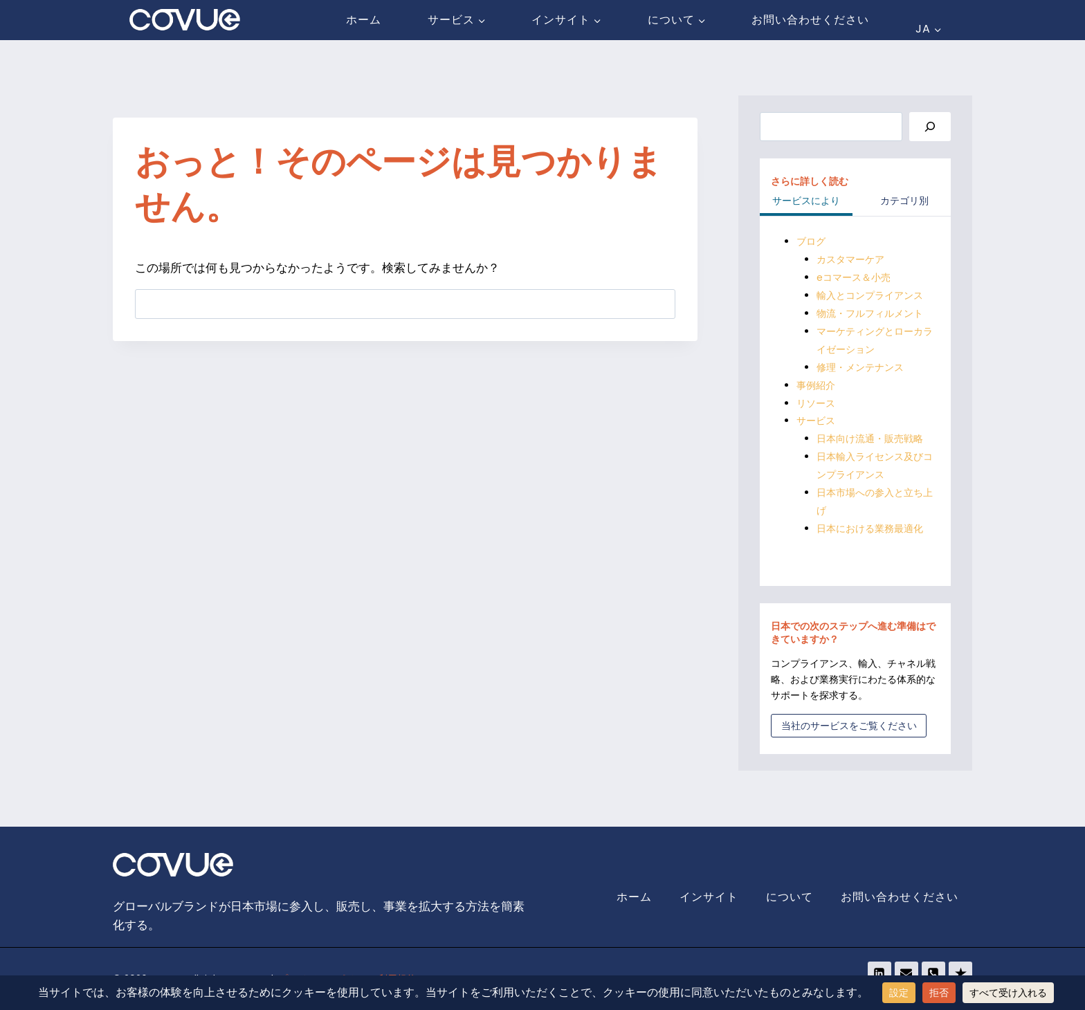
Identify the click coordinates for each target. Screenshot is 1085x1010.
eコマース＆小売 (854, 277)
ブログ (811, 241)
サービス (815, 421)
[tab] (806, 202)
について (789, 897)
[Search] (930, 127)
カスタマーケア (850, 259)
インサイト (709, 897)
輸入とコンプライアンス (870, 295)
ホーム (363, 20)
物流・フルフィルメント (870, 313)
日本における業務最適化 (870, 528)
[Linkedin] (879, 973)
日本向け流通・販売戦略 (870, 439)
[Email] (906, 973)
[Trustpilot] (960, 973)
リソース (815, 403)
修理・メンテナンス (860, 367)
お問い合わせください (810, 20)
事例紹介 (815, 385)
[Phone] (933, 973)
